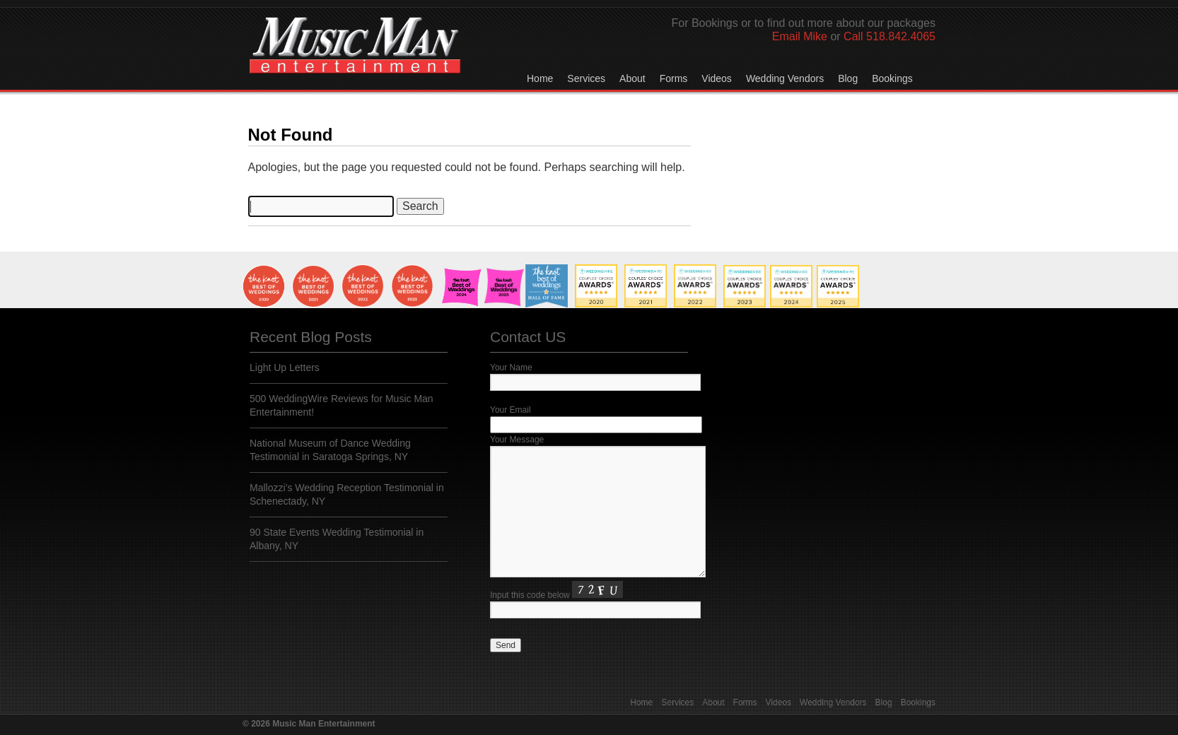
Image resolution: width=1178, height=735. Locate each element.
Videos (716, 78)
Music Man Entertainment (355, 59)
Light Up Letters (285, 367)
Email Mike (799, 36)
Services (586, 78)
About (632, 78)
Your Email (510, 410)
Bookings (892, 78)
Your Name (511, 367)
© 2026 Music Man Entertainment (309, 724)
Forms (674, 78)
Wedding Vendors (785, 78)
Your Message (517, 440)
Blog (848, 78)
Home (540, 78)
